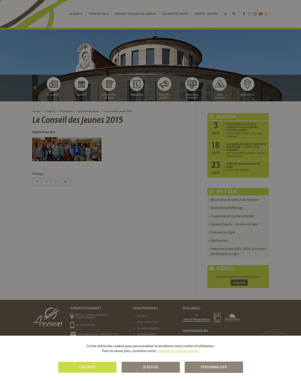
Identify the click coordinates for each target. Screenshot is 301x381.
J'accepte (87, 367)
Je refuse (150, 367)
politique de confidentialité (177, 351)
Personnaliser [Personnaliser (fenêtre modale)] (214, 367)
